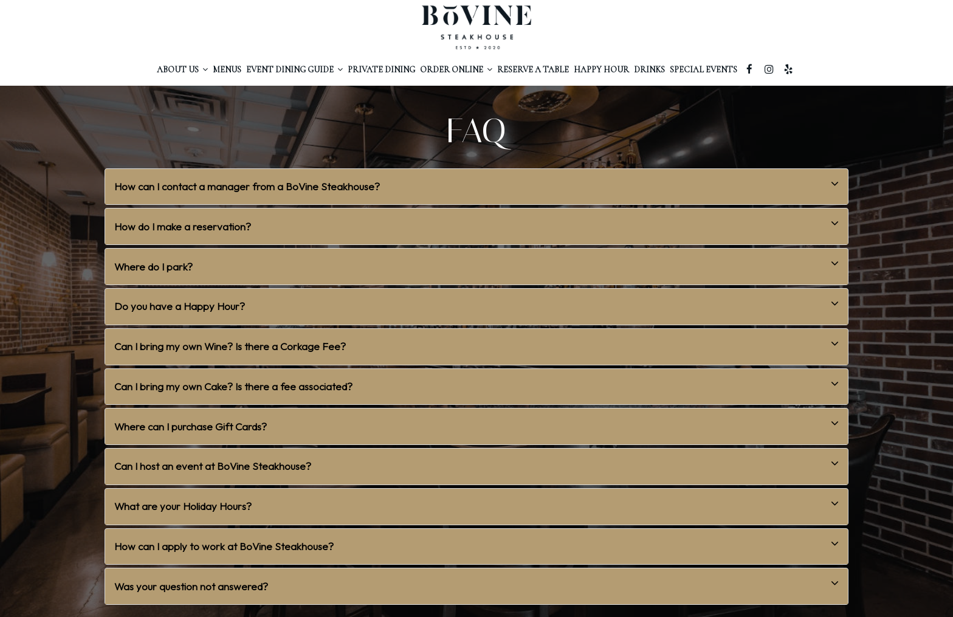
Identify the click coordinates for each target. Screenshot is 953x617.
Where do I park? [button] (476, 263)
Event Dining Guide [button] (294, 69)
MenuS (227, 69)
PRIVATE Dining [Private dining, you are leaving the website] (381, 69)
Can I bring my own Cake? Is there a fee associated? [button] (476, 384)
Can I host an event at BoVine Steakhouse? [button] (476, 463)
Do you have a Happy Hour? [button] (476, 303)
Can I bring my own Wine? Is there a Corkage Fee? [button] (476, 344)
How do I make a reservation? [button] (476, 223)
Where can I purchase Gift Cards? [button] (476, 423)
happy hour (601, 69)
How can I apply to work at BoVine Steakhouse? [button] (476, 544)
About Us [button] (182, 69)
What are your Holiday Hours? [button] (476, 503)
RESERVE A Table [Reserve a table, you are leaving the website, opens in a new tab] (533, 69)
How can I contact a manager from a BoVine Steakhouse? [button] (476, 184)
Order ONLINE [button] (456, 69)
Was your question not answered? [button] (476, 583)
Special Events (703, 69)
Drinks (649, 69)
